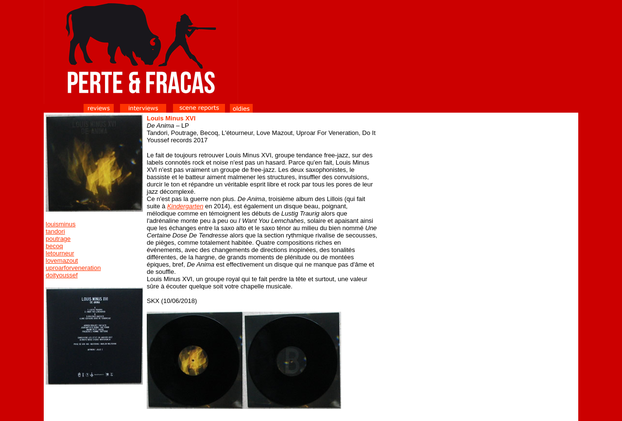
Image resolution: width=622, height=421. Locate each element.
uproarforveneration (73, 267)
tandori (55, 231)
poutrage (58, 238)
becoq (54, 246)
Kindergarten (185, 206)
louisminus (60, 224)
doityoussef (62, 275)
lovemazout (62, 260)
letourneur (60, 253)
